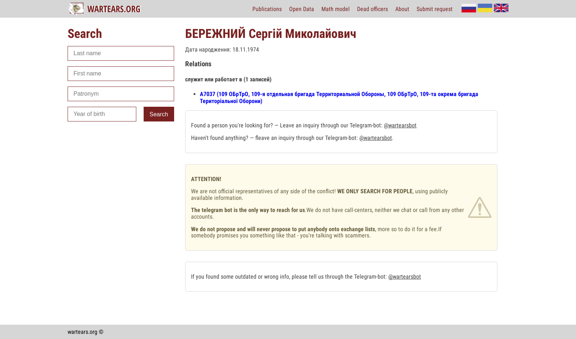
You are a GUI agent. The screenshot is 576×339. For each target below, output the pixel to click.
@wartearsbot (400, 125)
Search (159, 114)
